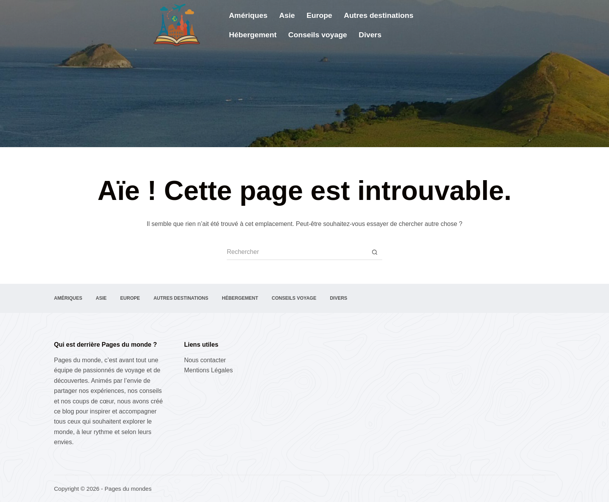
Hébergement (253, 35)
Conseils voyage (317, 35)
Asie (287, 15)
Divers (370, 35)
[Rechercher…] (297, 252)
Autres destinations (378, 15)
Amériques (248, 15)
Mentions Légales (208, 370)
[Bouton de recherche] (374, 252)
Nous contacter (205, 360)
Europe (319, 15)
